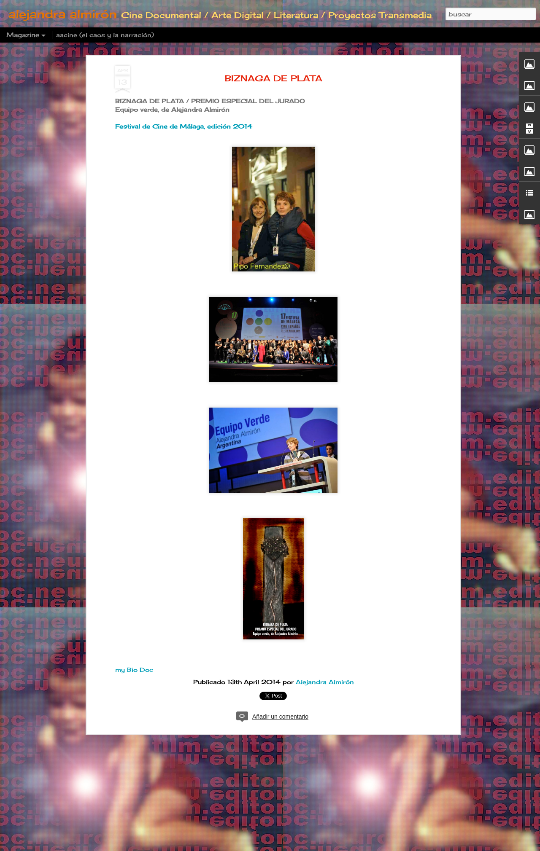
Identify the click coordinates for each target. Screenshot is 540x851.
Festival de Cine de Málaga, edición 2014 (183, 126)
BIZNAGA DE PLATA (273, 78)
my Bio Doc (134, 669)
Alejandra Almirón (325, 681)
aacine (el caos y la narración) (105, 34)
